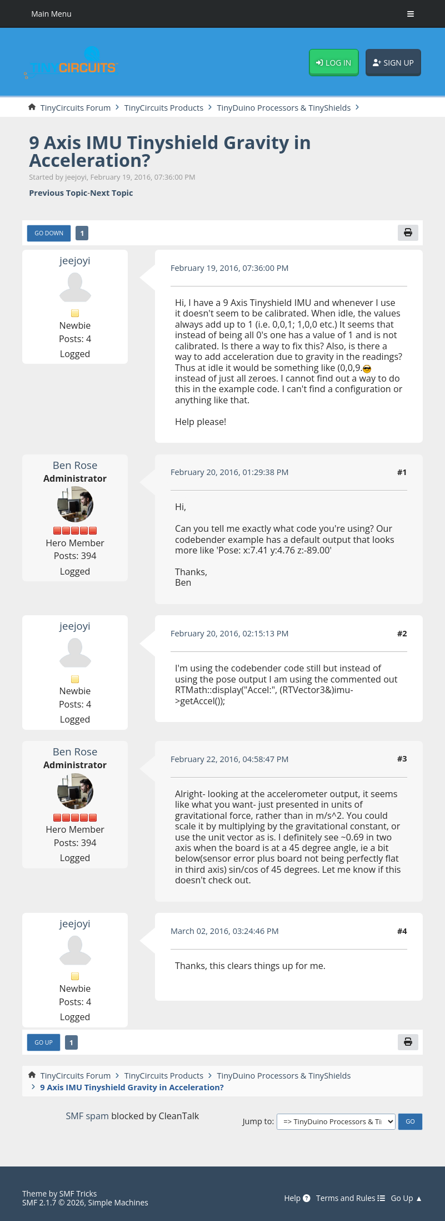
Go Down (48, 233)
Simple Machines (118, 1202)
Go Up (43, 1042)
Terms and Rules (350, 1198)
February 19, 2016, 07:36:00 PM (230, 267)
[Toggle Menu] (410, 14)
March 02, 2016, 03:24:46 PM (225, 930)
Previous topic (58, 192)
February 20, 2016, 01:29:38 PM (230, 471)
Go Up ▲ (406, 1198)
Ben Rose (75, 465)
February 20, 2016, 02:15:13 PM (230, 633)
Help (297, 1198)
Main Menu (51, 13)
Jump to (257, 1121)
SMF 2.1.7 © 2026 (53, 1202)
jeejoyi (75, 260)
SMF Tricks (78, 1193)
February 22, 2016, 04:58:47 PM (230, 758)
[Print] (408, 233)
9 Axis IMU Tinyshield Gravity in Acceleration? (170, 151)
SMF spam (87, 1116)
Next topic (111, 192)
